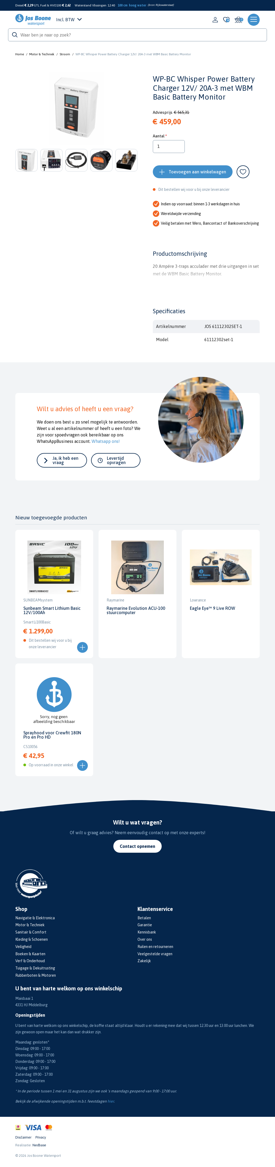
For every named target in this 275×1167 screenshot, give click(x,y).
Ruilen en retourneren (155, 946)
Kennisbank (147, 932)
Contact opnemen (137, 846)
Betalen (144, 918)
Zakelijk (144, 961)
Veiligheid (23, 946)
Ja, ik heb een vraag (65, 460)
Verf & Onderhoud (30, 961)
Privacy (40, 1137)
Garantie (145, 925)
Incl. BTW (69, 19)
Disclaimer (23, 1137)
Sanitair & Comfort (30, 932)
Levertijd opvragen (116, 460)
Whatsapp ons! (106, 441)
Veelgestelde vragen (155, 954)
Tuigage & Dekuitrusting (35, 968)
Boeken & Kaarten (30, 954)
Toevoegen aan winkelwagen (197, 171)
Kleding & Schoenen (31, 939)
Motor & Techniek (41, 54)
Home (19, 54)
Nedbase (39, 1145)
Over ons (145, 939)
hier (110, 1101)
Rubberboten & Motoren (35, 975)
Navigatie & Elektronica (35, 918)
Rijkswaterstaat (164, 4)
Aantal (158, 136)
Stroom (65, 54)
